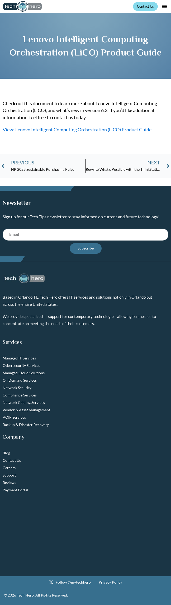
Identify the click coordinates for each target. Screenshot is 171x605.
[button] (164, 6)
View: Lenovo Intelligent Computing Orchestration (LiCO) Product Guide (77, 129)
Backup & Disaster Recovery (26, 424)
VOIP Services (14, 417)
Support (9, 475)
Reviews (9, 482)
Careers (9, 467)
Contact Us (12, 460)
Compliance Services (20, 395)
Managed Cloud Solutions (24, 373)
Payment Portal (15, 490)
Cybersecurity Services (21, 365)
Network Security (17, 387)
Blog (6, 453)
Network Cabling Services (24, 402)
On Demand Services (20, 380)
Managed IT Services (19, 358)
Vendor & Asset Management (26, 410)
